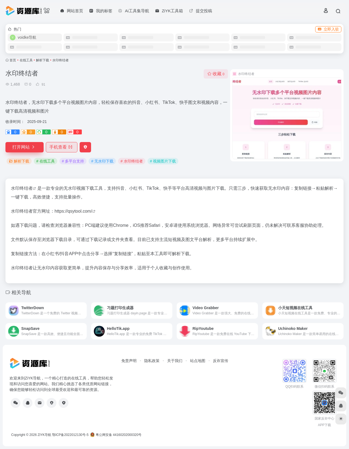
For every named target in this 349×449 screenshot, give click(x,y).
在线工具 (26, 60)
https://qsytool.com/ (73, 211)
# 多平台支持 (73, 161)
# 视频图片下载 (163, 161)
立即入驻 (328, 29)
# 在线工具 (45, 161)
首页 (13, 60)
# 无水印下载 (102, 161)
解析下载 (42, 60)
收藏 (215, 73)
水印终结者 (22, 188)
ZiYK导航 (44, 435)
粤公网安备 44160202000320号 (116, 435)
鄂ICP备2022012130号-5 (70, 435)
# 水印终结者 (132, 161)
